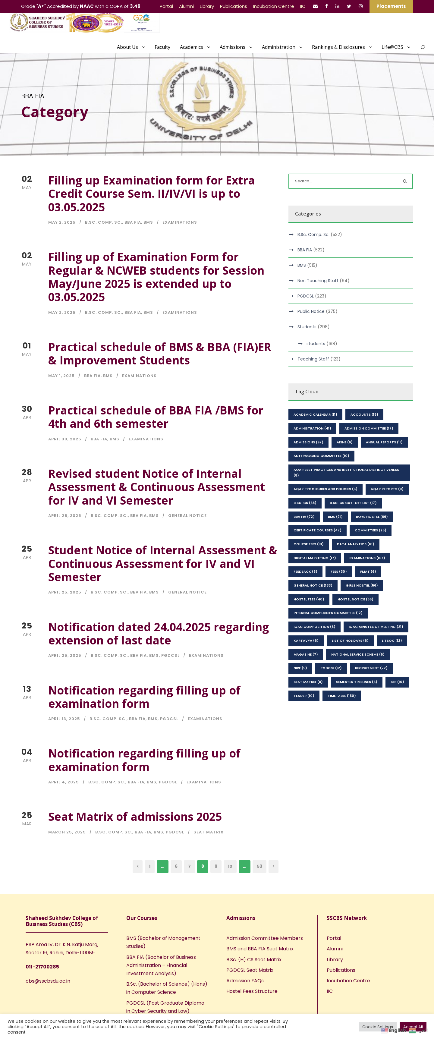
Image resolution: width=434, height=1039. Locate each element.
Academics (191, 47)
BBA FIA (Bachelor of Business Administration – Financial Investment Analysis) (161, 965)
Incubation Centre (273, 6)
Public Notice (311, 311)
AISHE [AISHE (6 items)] (345, 442)
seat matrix (208, 832)
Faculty (162, 47)
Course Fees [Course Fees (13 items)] (309, 544)
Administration (278, 47)
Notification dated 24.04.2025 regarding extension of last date (158, 633)
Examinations (179, 222)
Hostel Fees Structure (252, 991)
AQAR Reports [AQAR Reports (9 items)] (387, 488)
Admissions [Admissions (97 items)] (308, 442)
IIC (303, 6)
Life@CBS (392, 47)
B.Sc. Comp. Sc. (103, 222)
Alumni (186, 6)
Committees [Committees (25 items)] (370, 530)
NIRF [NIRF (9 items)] (300, 668)
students (316, 344)
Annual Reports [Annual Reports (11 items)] (384, 442)
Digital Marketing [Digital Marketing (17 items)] (315, 558)
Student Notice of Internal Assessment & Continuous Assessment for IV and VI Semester (162, 563)
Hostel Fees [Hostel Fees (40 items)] (309, 599)
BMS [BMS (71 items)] (335, 516)
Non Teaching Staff (317, 281)
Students (306, 327)
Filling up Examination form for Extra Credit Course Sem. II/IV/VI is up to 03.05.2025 (151, 193)
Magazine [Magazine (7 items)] (306, 654)
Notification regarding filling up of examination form (144, 696)
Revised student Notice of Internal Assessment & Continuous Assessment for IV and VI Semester (156, 487)
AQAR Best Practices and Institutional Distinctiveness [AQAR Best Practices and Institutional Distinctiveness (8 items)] (346, 472)
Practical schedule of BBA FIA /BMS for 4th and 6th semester (155, 416)
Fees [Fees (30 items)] (339, 571)
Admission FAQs (245, 980)
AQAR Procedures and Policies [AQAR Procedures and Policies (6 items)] (325, 488)
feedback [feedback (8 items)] (305, 571)
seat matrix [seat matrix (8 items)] (308, 681)
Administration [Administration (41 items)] (312, 428)
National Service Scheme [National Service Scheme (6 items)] (358, 654)
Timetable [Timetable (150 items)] (342, 695)
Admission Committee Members (264, 938)
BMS (148, 222)
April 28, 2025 (64, 515)
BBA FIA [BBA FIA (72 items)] (304, 516)
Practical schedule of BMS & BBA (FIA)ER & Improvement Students (159, 353)
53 (259, 866)
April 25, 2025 (64, 592)
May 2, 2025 (62, 222)
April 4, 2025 (63, 782)
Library (207, 6)
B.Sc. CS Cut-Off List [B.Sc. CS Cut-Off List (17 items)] (353, 502)
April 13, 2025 (64, 719)
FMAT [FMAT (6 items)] (368, 571)
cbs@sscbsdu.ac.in (48, 981)
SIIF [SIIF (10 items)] (397, 681)
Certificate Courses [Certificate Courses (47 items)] (317, 530)
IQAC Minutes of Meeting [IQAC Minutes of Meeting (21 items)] (376, 626)
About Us (127, 47)
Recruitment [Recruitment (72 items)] (371, 668)
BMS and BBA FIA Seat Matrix (260, 948)
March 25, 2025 (67, 832)
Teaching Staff (313, 359)
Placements (391, 6)
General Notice (187, 515)
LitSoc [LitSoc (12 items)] (392, 640)
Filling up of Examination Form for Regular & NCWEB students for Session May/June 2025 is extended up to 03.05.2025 (156, 276)
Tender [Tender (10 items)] (304, 695)
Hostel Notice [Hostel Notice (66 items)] (355, 599)
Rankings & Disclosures (338, 47)
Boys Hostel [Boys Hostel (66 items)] (372, 516)
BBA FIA (132, 222)
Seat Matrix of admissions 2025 (135, 816)
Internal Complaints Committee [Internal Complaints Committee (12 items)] (328, 612)
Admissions (232, 47)
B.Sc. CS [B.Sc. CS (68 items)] (305, 502)
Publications (233, 6)
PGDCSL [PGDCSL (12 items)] (331, 668)
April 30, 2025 (64, 439)
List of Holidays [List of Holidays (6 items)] (350, 640)
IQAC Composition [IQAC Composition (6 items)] (314, 626)
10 (230, 866)
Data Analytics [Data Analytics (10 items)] (355, 544)
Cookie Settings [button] (377, 1027)
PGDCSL (170, 655)
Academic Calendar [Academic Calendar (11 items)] (315, 414)
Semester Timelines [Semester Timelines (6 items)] (356, 681)
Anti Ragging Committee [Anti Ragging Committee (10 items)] (321, 455)
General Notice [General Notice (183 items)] (313, 585)
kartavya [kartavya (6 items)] (306, 640)
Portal (166, 6)
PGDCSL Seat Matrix (249, 970)
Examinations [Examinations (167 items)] (367, 558)
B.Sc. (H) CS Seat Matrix (253, 959)
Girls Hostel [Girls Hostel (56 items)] (362, 585)
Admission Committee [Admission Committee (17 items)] (368, 428)
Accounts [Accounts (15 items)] (364, 414)
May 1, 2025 (61, 376)
